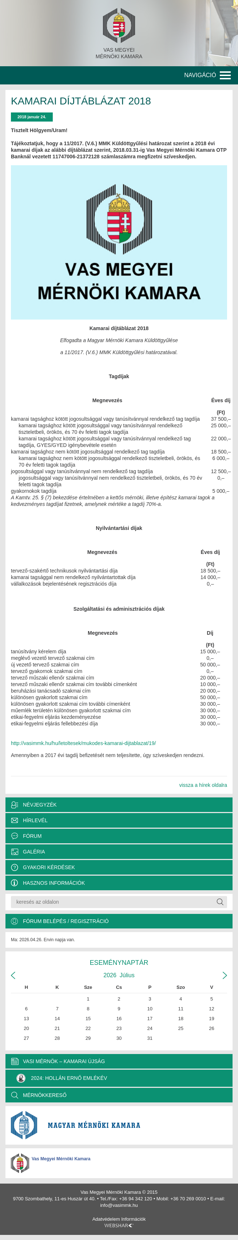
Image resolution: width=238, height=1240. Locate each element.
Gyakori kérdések (49, 867)
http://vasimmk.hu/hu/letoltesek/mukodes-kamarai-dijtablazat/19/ (83, 743)
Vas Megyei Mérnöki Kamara (61, 1158)
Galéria (34, 852)
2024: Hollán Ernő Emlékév (61, 1078)
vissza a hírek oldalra (203, 785)
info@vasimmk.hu (119, 1205)
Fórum (32, 836)
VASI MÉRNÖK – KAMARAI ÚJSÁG (64, 1061)
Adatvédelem (106, 1219)
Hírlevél (35, 820)
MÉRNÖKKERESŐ (45, 1095)
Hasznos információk (54, 883)
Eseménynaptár (119, 962)
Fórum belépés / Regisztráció (66, 921)
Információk (133, 1219)
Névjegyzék (40, 805)
